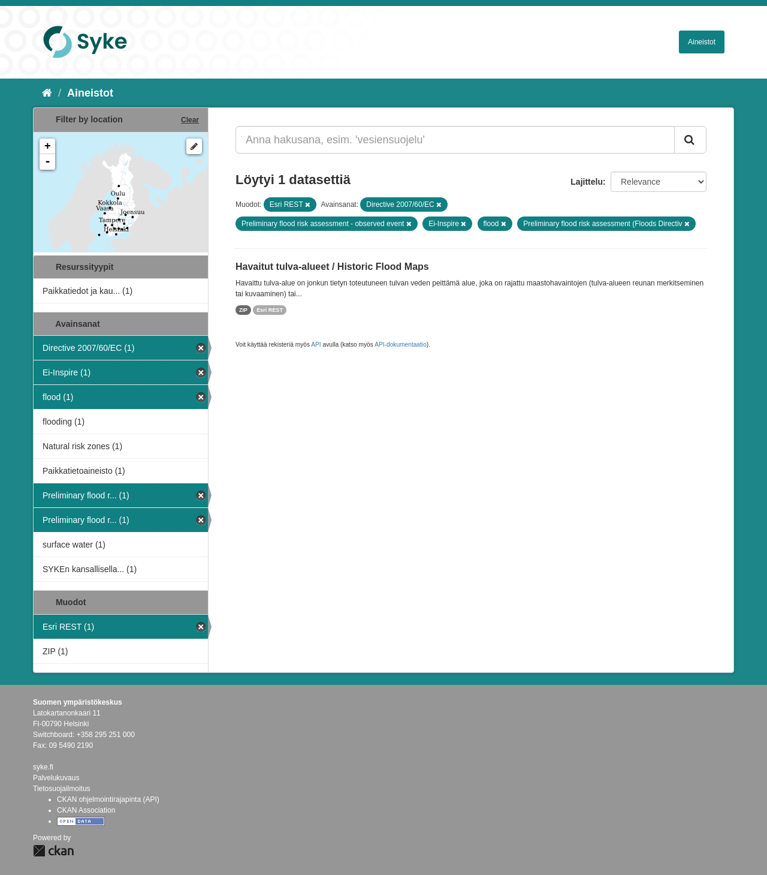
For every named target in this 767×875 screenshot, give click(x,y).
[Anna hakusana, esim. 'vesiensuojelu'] (455, 140)
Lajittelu (586, 182)
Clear (190, 120)
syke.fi (43, 767)
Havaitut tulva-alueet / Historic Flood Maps (332, 266)
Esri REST (269, 310)
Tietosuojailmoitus (61, 788)
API (316, 344)
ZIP (243, 310)
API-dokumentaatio (401, 344)
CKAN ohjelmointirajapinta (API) (108, 799)
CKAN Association (86, 810)
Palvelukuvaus (56, 778)
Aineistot (701, 42)
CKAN (53, 850)
